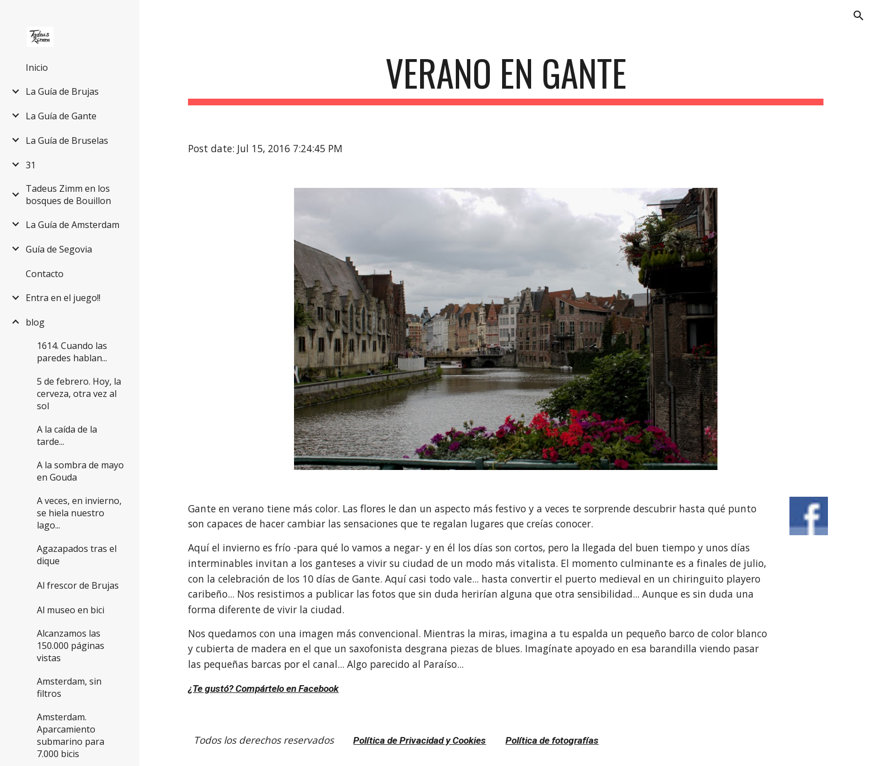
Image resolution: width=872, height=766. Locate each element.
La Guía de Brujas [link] (62, 91)
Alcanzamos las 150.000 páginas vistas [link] (70, 645)
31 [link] (31, 165)
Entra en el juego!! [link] (63, 298)
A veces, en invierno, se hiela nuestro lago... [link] (79, 512)
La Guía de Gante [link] (61, 116)
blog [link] (35, 322)
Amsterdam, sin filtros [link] (69, 687)
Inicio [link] (37, 67)
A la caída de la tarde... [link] (67, 435)
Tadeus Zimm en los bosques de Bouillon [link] (68, 194)
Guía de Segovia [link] (59, 249)
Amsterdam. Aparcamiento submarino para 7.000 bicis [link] (70, 735)
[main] (505, 78)
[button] (858, 15)
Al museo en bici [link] (70, 610)
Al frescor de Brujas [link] (78, 585)
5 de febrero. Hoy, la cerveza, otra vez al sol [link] (79, 393)
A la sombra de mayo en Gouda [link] (80, 471)
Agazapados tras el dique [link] (77, 554)
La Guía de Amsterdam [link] (72, 225)
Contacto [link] (45, 274)
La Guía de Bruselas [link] (67, 140)
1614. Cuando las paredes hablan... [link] (72, 352)
